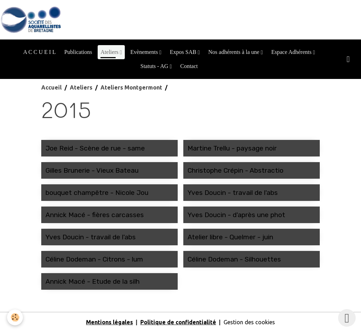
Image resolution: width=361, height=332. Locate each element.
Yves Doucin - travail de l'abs (233, 193)
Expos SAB (184, 52)
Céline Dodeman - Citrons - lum (94, 259)
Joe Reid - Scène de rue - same (95, 148)
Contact (189, 66)
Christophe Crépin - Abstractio (235, 170)
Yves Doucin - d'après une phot (236, 215)
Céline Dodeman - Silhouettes (234, 259)
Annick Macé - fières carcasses (94, 215)
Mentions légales (109, 322)
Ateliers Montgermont (131, 87)
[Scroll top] (347, 318)
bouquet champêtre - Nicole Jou (96, 193)
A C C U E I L (39, 52)
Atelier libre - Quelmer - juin (230, 237)
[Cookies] (15, 317)
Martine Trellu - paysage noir (232, 148)
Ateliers (110, 52)
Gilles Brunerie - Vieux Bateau (92, 170)
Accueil (51, 87)
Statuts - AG (155, 66)
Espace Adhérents (292, 52)
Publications (78, 52)
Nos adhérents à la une (234, 52)
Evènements (144, 52)
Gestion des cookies (249, 322)
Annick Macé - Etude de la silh (92, 281)
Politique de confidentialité (178, 322)
